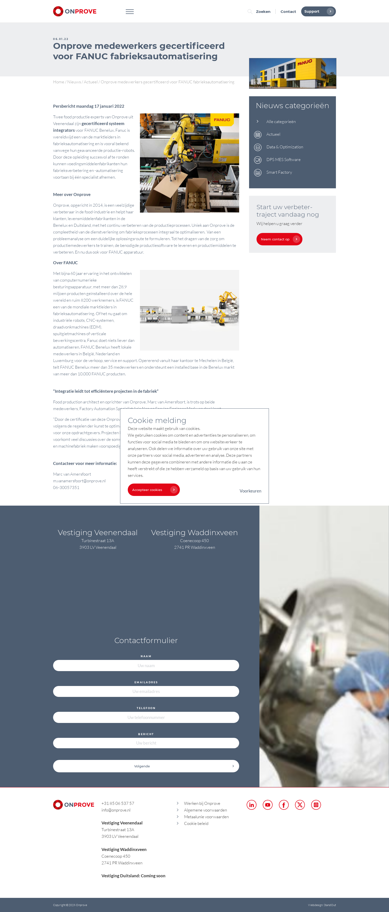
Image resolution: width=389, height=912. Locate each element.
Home (58, 81)
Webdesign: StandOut (322, 905)
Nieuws (74, 81)
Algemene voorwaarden (205, 810)
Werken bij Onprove (202, 803)
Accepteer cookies (153, 490)
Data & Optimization (284, 146)
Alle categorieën (281, 121)
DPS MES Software (283, 159)
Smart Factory (279, 172)
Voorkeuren (250, 490)
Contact (288, 11)
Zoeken (260, 11)
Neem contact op (279, 239)
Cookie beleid (196, 823)
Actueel (91, 81)
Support (318, 11)
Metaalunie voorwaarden (206, 816)
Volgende (184, 766)
